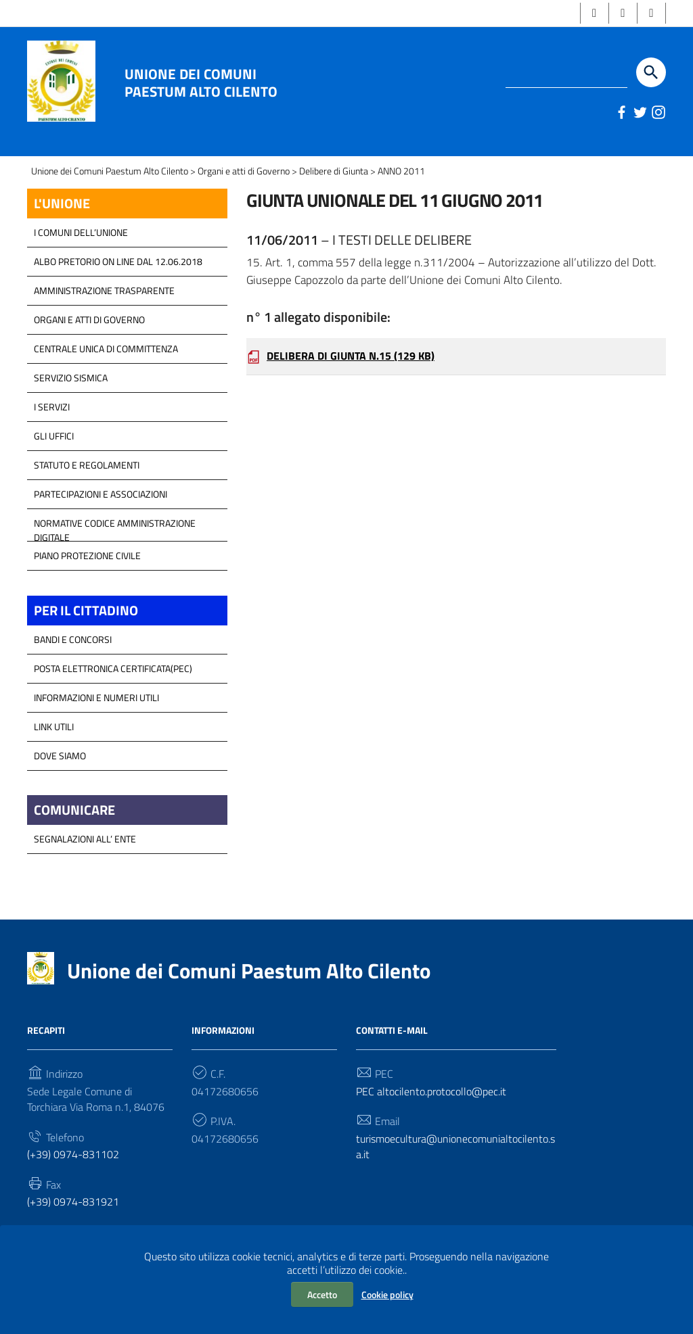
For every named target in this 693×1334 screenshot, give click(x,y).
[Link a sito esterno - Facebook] (620, 112)
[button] (593, 13)
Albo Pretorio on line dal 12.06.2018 (118, 284)
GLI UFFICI (54, 459)
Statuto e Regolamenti (86, 488)
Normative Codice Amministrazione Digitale (115, 550)
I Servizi (52, 430)
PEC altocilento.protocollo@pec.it (431, 1116)
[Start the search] (651, 72)
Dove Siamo (60, 779)
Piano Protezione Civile (87, 578)
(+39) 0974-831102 (73, 1180)
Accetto (322, 1294)
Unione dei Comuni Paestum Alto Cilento (201, 82)
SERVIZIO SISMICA (71, 401)
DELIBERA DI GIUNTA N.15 (350, 383)
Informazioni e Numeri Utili (96, 721)
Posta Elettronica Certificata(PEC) (113, 692)
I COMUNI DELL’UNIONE (81, 255)
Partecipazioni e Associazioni (100, 517)
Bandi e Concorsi (73, 663)
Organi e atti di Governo (89, 342)
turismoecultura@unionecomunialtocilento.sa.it (455, 1172)
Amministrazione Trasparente (104, 313)
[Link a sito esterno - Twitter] (639, 112)
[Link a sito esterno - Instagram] (658, 112)
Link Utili (54, 750)
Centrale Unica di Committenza (106, 371)
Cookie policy (387, 1294)
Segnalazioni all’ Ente (85, 864)
